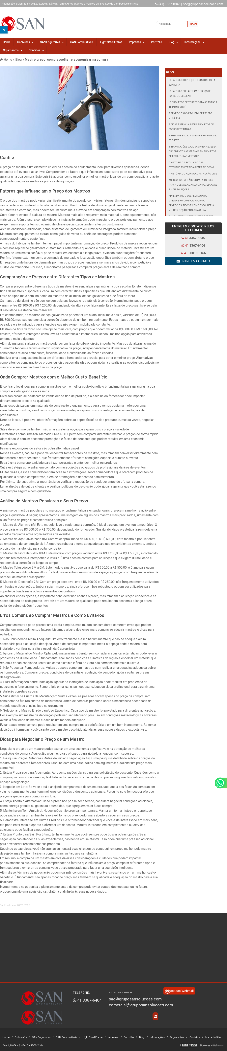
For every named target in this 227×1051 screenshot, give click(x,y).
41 (193, 235)
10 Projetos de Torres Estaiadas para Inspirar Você (193, 102)
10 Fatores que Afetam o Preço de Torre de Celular (190, 91)
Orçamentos (12, 48)
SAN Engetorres (52, 39)
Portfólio (156, 39)
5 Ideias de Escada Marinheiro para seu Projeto (193, 135)
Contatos (36, 48)
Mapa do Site (213, 1034)
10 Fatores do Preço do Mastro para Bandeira (192, 80)
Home (7, 39)
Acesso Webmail (179, 988)
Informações (194, 39)
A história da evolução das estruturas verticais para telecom (191, 162)
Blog (173, 39)
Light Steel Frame (111, 39)
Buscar (192, 24)
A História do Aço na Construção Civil (193, 171)
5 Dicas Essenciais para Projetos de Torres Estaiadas (191, 124)
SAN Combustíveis (82, 39)
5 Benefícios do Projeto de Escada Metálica (190, 113)
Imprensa (136, 39)
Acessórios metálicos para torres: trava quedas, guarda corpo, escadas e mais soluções (193, 182)
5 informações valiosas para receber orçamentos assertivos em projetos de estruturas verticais (192, 149)
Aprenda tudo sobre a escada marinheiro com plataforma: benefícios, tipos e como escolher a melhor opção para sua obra (191, 200)
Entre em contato (193, 259)
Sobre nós (25, 39)
